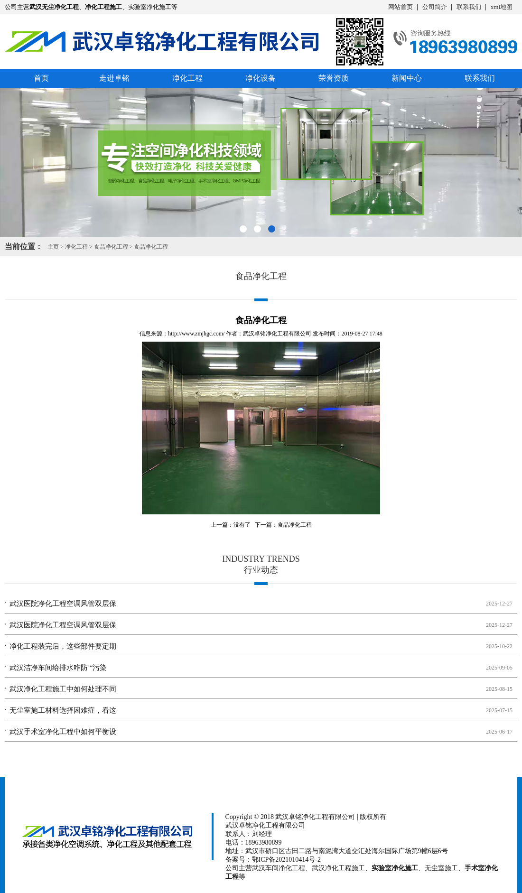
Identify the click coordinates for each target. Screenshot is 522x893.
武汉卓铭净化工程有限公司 (277, 333)
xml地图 (502, 6)
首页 (41, 78)
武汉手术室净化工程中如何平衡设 (62, 731)
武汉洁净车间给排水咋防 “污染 (58, 667)
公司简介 (434, 6)
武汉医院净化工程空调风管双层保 (62, 603)
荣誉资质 (333, 78)
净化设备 (260, 78)
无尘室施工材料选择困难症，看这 (62, 710)
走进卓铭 (114, 78)
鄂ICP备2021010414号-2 (286, 859)
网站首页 (400, 6)
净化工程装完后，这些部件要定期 (62, 646)
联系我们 (469, 6)
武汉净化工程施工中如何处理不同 (62, 689)
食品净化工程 (111, 246)
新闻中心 (407, 78)
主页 (53, 246)
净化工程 (187, 78)
